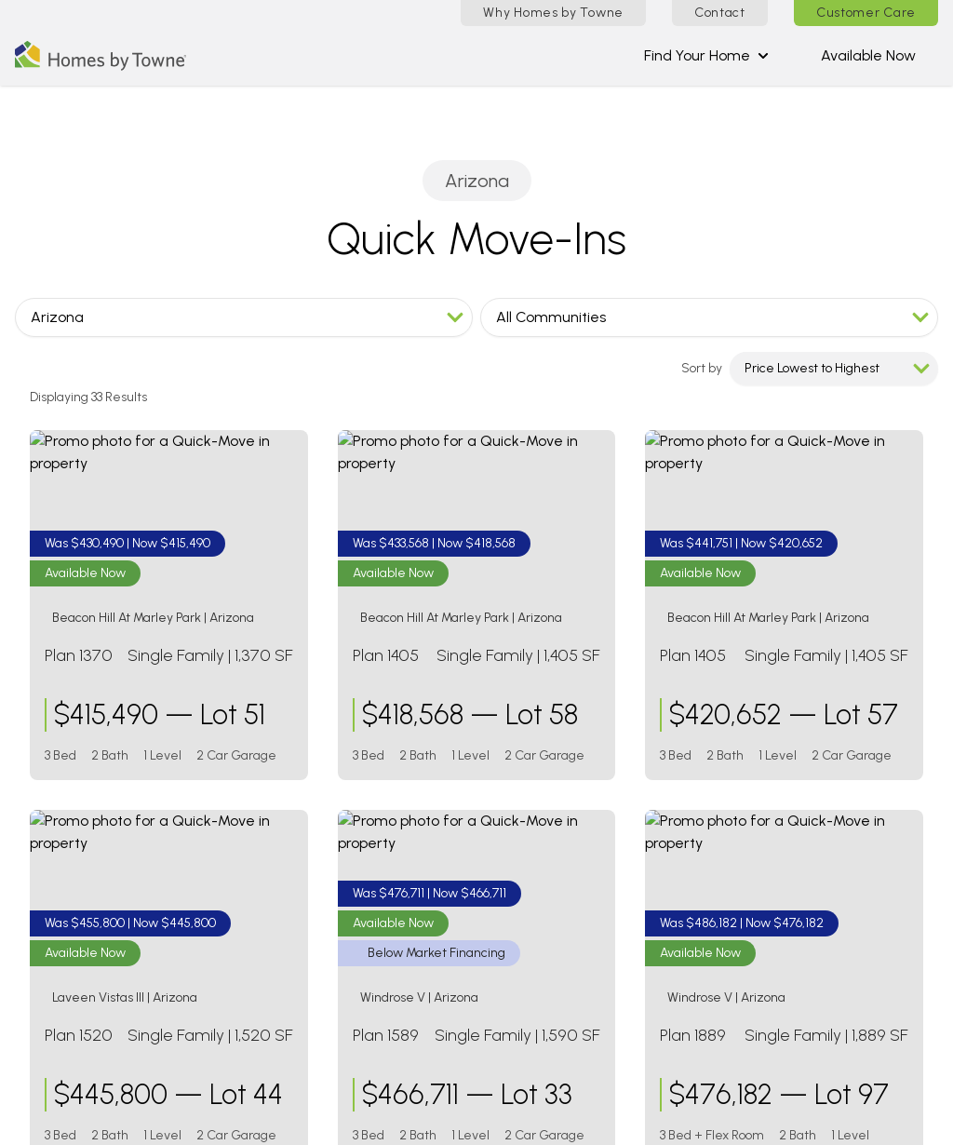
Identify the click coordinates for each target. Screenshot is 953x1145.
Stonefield (359, 914)
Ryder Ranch (366, 869)
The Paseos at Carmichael (733, 779)
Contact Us (62, 1120)
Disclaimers (622, 1120)
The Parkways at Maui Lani (733, 981)
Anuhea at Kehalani (708, 958)
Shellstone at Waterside (723, 880)
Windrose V (360, 936)
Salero (345, 891)
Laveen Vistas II (374, 824)
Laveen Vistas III (375, 846)
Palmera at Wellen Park (720, 858)
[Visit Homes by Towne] (24, 811)
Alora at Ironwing (380, 779)
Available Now (868, 55)
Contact (719, 12)
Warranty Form (342, 1120)
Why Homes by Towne (553, 12)
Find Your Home (706, 55)
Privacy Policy (900, 1120)
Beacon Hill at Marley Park (411, 802)
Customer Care (866, 12)
